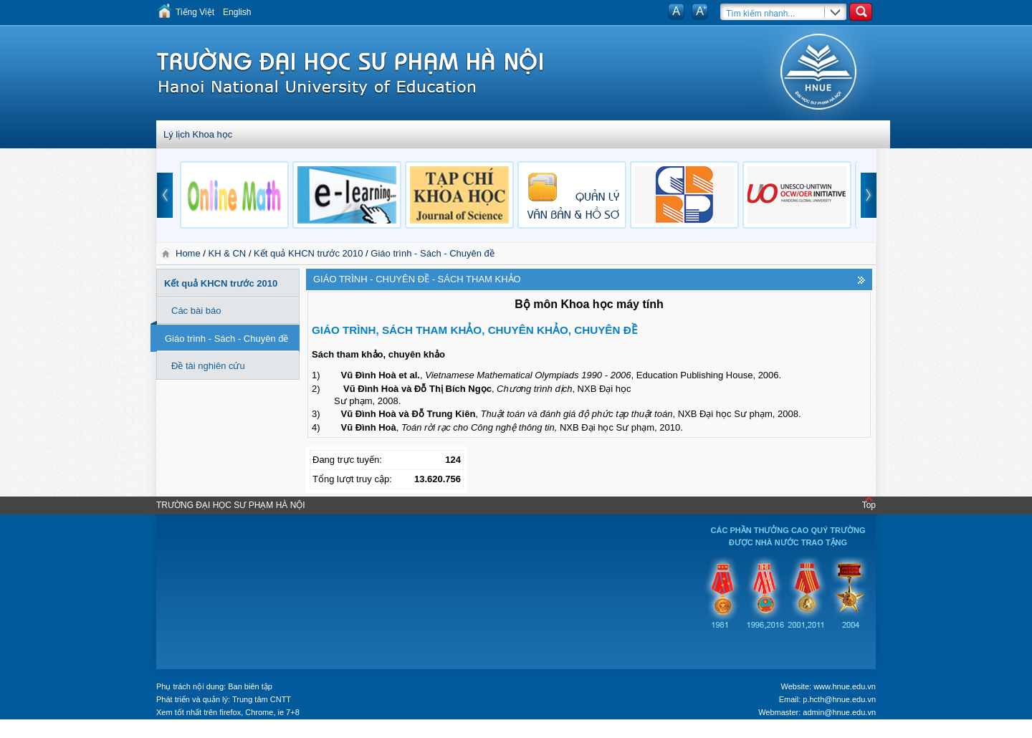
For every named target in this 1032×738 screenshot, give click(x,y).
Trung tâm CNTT (261, 699)
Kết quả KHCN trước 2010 (308, 253)
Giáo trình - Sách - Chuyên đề (432, 253)
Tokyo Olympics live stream (52, 733)
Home (189, 253)
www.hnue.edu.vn (844, 686)
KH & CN (228, 253)
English (237, 12)
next (868, 195)
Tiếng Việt (195, 12)
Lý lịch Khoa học (197, 134)
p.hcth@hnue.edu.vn (839, 699)
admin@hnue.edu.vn (839, 712)
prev (165, 195)
